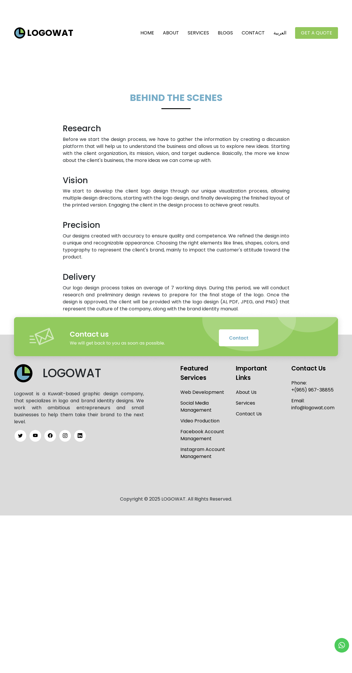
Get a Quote (316, 31)
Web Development (202, 390)
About (171, 31)
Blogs (225, 31)
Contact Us (249, 411)
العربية (279, 31)
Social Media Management (196, 404)
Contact (253, 31)
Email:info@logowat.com (312, 402)
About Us (246, 390)
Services (198, 31)
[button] (341, 645)
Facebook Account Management (202, 433)
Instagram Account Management (202, 451)
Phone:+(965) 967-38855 (312, 384)
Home (147, 31)
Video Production (199, 418)
